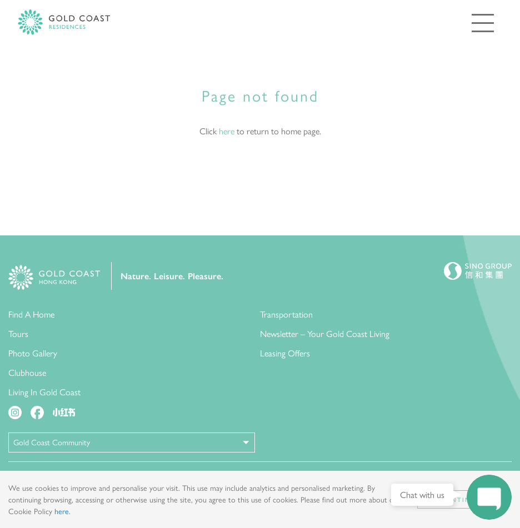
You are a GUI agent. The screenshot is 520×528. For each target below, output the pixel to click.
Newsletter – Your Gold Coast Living (324, 333)
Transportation (286, 314)
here (226, 130)
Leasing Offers (285, 352)
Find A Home (31, 314)
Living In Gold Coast (44, 391)
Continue (460, 499)
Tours (18, 333)
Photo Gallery (32, 352)
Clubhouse (27, 372)
